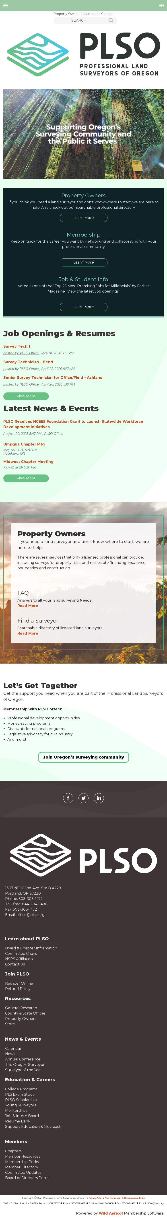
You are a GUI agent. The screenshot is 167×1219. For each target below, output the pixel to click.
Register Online (19, 983)
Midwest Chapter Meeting (28, 462)
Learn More (83, 218)
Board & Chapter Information (31, 948)
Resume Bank (17, 1121)
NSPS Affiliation (19, 959)
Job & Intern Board (22, 1116)
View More (26, 396)
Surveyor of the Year (23, 1070)
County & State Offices (25, 1013)
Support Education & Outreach (33, 1126)
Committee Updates (23, 1172)
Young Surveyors (20, 1105)
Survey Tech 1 (16, 346)
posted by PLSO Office (21, 353)
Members (90, 14)
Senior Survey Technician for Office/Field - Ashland (53, 377)
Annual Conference (22, 1059)
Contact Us (15, 964)
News (10, 1054)
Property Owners (67, 14)
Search (108, 21)
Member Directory (21, 1167)
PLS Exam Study (20, 1094)
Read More (27, 606)
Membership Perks (22, 1162)
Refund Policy (18, 989)
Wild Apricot (111, 1213)
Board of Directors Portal (27, 1178)
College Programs (21, 1089)
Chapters (13, 1151)
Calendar (13, 1048)
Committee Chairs (21, 953)
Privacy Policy (95, 1198)
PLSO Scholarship (21, 1100)
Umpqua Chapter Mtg (24, 444)
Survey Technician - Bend (28, 362)
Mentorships (16, 1110)
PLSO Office (53, 434)
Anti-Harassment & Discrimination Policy (125, 1198)
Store (10, 1024)
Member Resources (22, 1156)
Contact (107, 14)
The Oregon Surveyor (25, 1064)
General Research (21, 1008)
